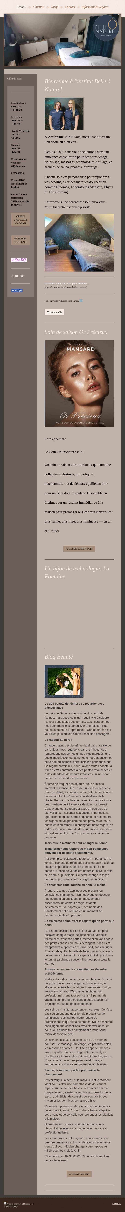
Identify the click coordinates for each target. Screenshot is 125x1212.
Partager (17, 290)
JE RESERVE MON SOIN (79, 548)
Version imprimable (13, 1204)
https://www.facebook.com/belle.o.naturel (66, 287)
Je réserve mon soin (79, 1173)
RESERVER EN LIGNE (20, 240)
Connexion (116, 1203)
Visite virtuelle (54, 312)
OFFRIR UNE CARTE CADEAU (21, 220)
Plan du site (28, 1204)
